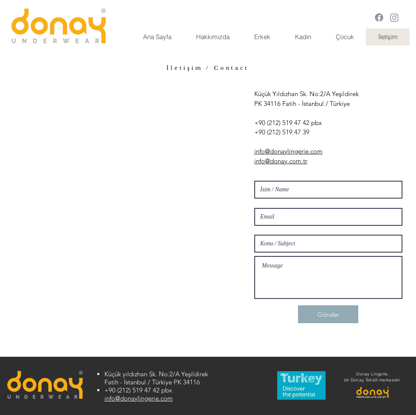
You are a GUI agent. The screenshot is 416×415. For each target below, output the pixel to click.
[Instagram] (394, 17)
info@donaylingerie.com (138, 398)
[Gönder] (328, 314)
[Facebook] (379, 17)
